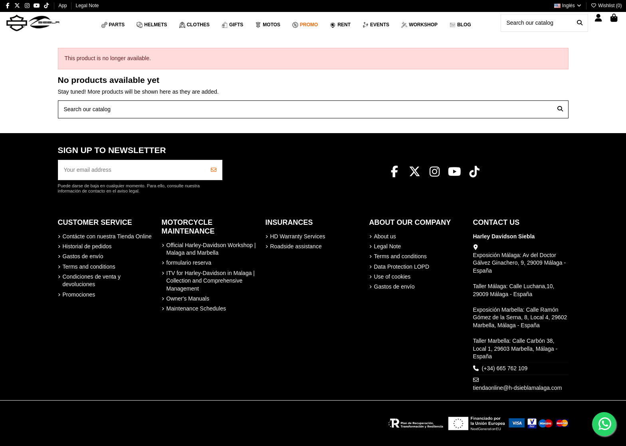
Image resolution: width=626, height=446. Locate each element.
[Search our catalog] (579, 23)
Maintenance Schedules (196, 308)
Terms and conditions (89, 266)
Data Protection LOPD (402, 266)
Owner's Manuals (188, 298)
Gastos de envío (83, 256)
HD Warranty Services (297, 236)
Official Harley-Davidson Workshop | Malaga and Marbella (211, 249)
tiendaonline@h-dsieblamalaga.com (517, 388)
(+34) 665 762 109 (505, 368)
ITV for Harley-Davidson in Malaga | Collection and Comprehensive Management (210, 281)
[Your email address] (132, 170)
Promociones (79, 294)
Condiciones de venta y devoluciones (92, 280)
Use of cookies (392, 276)
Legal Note (87, 5)
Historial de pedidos (87, 246)
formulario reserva (189, 262)
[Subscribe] (213, 170)
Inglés (568, 5)
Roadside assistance (296, 246)
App (63, 5)
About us (385, 236)
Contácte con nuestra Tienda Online (107, 236)
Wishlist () (606, 5)
